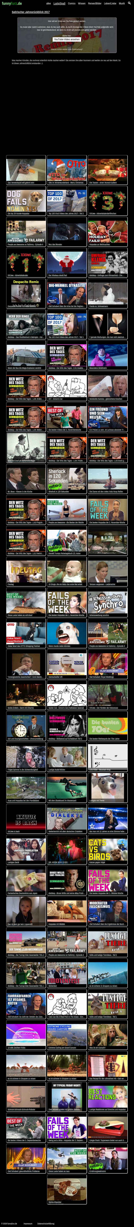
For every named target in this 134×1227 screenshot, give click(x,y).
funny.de (12, 3)
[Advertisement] (67, 108)
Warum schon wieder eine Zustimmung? (67, 49)
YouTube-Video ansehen (67, 39)
